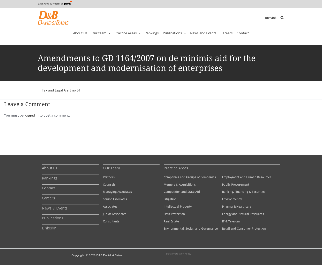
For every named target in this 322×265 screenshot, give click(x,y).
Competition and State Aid (182, 192)
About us (49, 167)
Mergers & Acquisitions (180, 184)
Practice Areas (176, 167)
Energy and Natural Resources (243, 214)
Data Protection (174, 214)
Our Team (111, 167)
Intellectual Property (178, 206)
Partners (109, 177)
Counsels (109, 184)
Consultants (111, 221)
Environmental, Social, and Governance (191, 228)
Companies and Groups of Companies (190, 177)
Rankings (50, 178)
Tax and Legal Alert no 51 (61, 90)
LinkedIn (49, 228)
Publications (52, 217)
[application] (108, 33)
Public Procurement (235, 184)
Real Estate (171, 221)
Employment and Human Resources (246, 177)
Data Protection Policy (178, 253)
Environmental (232, 199)
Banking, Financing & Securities (243, 192)
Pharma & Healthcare (236, 206)
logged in (31, 115)
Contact (48, 187)
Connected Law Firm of (55, 3)
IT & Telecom (231, 221)
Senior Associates (115, 199)
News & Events (55, 208)
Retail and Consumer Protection (244, 228)
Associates (110, 206)
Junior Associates (114, 214)
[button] (282, 18)
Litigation (170, 199)
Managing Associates (117, 192)
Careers (48, 198)
